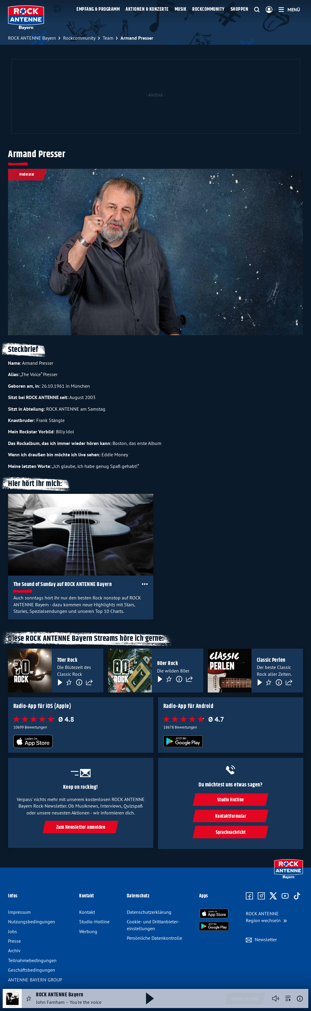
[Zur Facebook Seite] (249, 896)
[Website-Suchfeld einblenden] (256, 10)
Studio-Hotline (94, 922)
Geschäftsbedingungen (31, 970)
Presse (14, 941)
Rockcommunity (208, 9)
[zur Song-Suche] (288, 998)
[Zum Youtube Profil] (285, 896)
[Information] (79, 683)
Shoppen (240, 9)
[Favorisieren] (69, 683)
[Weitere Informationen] (300, 998)
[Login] (269, 10)
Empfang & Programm (98, 9)
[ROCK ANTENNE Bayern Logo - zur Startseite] (26, 17)
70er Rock (67, 660)
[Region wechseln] (266, 917)
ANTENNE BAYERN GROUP (35, 980)
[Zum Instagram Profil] (261, 896)
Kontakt (87, 912)
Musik (181, 9)
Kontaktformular (230, 816)
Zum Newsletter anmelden (80, 827)
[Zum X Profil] (273, 896)
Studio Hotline (230, 800)
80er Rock (167, 663)
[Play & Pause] (59, 683)
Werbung (88, 931)
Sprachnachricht (230, 832)
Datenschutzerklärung (149, 912)
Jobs (12, 931)
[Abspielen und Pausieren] (150, 998)
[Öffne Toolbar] (144, 583)
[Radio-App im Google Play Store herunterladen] (230, 741)
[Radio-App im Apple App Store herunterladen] (80, 741)
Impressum (19, 912)
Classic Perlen (271, 660)
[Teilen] (89, 683)
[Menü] (289, 9)
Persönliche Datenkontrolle (154, 938)
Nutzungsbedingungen (31, 922)
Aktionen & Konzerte (147, 9)
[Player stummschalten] (275, 998)
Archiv (14, 950)
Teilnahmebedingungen (32, 960)
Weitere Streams (245, 999)
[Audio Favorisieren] (29, 998)
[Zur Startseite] (288, 877)
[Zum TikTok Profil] (297, 896)
